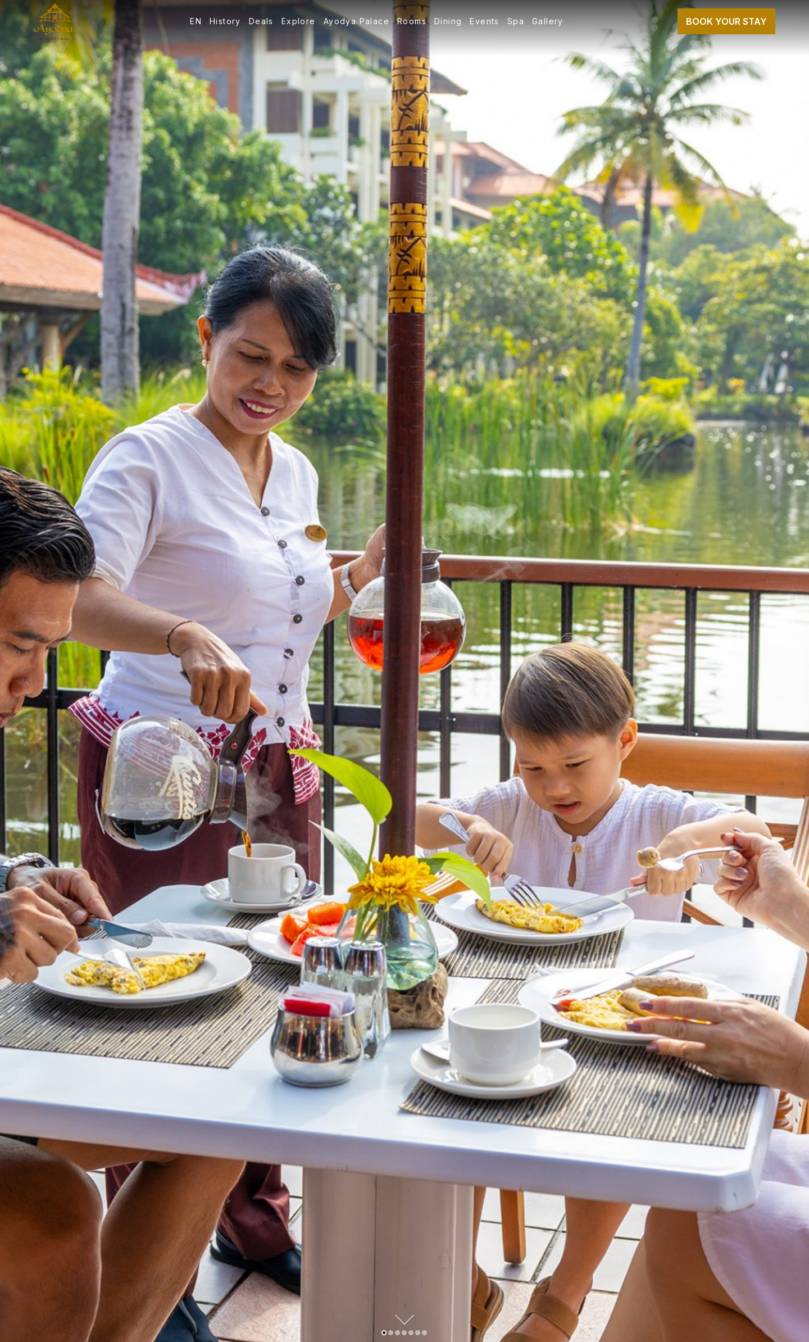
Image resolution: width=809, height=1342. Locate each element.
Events (484, 21)
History (225, 21)
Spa (515, 21)
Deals (261, 21)
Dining (448, 21)
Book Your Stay (726, 21)
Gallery (547, 21)
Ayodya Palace (356, 21)
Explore (298, 21)
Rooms (411, 21)
